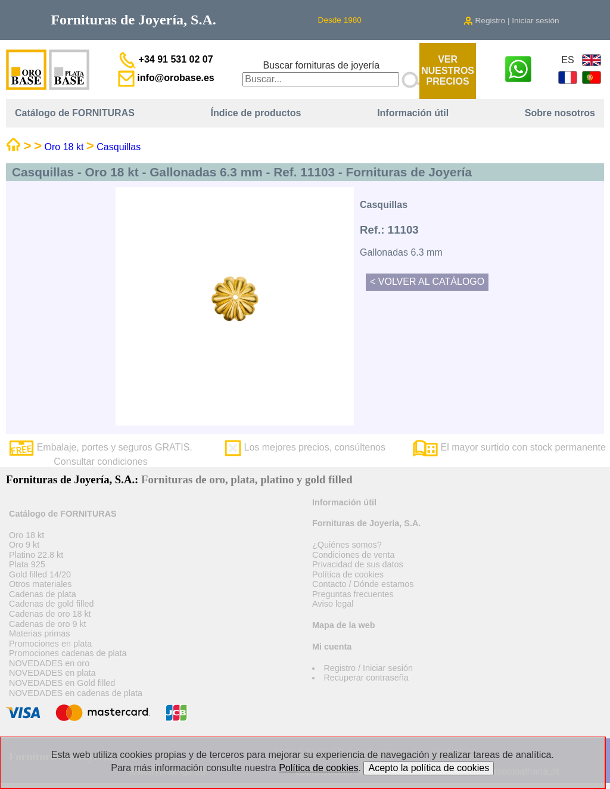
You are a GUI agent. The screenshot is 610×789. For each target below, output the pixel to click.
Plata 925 (27, 564)
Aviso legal (332, 603)
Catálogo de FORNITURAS (75, 113)
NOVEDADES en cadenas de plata (75, 693)
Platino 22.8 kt (36, 555)
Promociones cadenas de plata (68, 653)
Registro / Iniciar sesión (368, 668)
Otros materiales (40, 584)
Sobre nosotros (560, 113)
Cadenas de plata (42, 594)
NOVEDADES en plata (52, 673)
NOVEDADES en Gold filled (62, 683)
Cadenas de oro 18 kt (50, 614)
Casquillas (119, 147)
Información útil (413, 113)
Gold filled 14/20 (40, 574)
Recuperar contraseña (365, 677)
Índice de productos (256, 113)
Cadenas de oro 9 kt (47, 624)
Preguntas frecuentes (353, 594)
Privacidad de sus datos (357, 564)
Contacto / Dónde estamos (362, 584)
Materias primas (39, 633)
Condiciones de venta (353, 555)
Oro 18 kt (64, 147)
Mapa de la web (343, 625)
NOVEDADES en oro (49, 663)
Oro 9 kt (24, 544)
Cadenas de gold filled (51, 603)
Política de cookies (348, 574)
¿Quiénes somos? (347, 544)
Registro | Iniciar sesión (511, 20)
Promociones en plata (50, 643)
